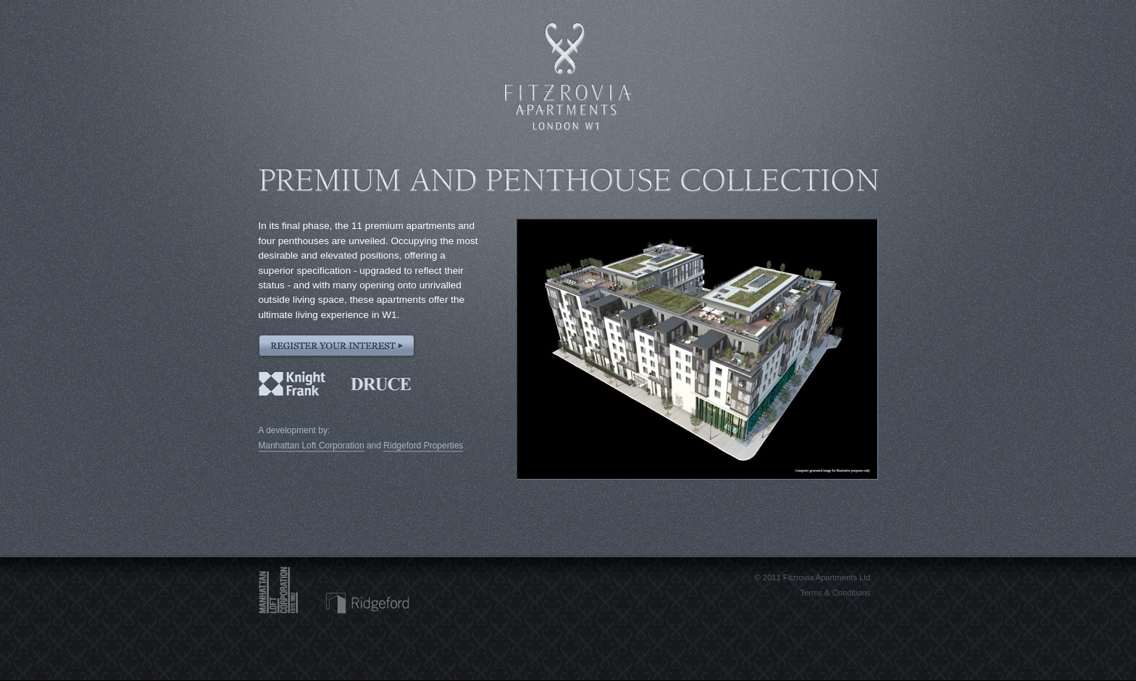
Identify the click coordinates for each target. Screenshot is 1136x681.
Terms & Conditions (836, 592)
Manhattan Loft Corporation (311, 445)
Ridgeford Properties (423, 445)
